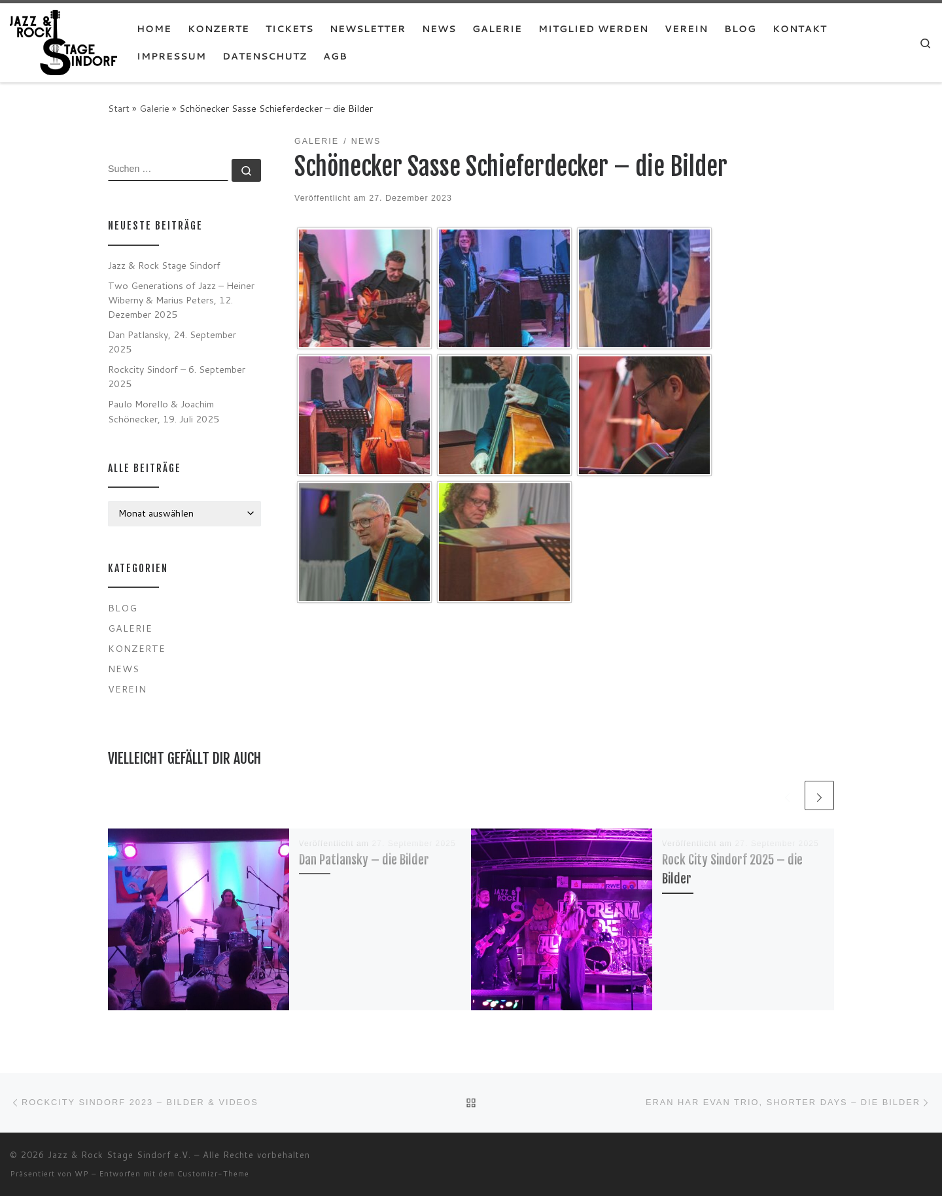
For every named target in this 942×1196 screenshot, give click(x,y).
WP (82, 1174)
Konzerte (137, 648)
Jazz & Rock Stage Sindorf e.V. (119, 1155)
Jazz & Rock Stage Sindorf (164, 265)
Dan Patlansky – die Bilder (364, 859)
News (123, 668)
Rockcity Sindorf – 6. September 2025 (176, 376)
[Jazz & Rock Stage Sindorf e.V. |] (63, 41)
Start (119, 108)
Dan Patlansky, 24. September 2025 (172, 342)
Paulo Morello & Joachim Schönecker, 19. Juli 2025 (163, 411)
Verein (127, 689)
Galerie (154, 108)
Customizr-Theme (213, 1174)
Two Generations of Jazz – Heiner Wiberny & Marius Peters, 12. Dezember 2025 (181, 300)
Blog (122, 608)
